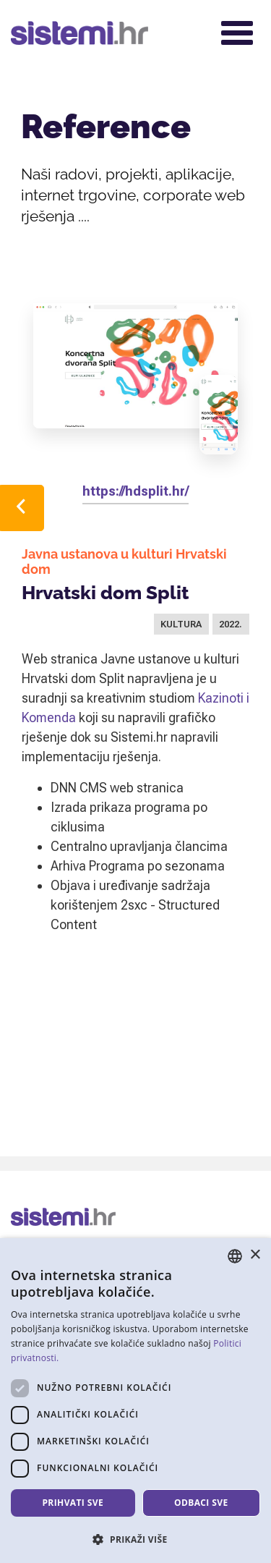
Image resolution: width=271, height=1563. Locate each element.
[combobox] (235, 1256)
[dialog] (135, 1400)
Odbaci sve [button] (201, 1502)
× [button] (254, 1255)
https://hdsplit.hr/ (135, 491)
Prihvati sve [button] (72, 1502)
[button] (135, 1539)
